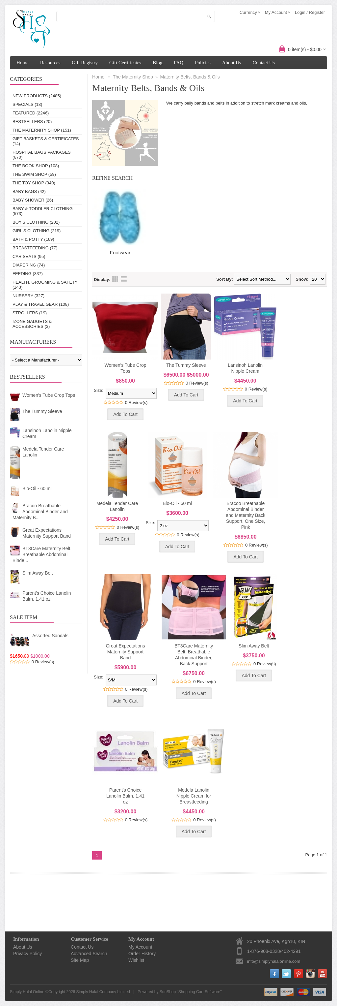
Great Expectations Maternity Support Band (46, 533)
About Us (231, 62)
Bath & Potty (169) (33, 239)
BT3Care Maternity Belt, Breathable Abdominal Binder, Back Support (193, 654)
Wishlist (136, 960)
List (124, 279)
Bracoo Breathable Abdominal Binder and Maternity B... (40, 511)
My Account (140, 947)
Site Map (80, 960)
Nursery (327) (28, 295)
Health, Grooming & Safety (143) (45, 285)
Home (22, 62)
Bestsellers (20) (32, 121)
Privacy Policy (27, 953)
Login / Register (310, 12)
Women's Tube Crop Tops (48, 395)
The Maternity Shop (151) (42, 130)
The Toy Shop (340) (34, 182)
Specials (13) (27, 104)
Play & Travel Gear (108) (41, 304)
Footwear (120, 252)
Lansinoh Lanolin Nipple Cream (46, 433)
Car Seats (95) (29, 256)
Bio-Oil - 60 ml (37, 488)
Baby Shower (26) (33, 200)
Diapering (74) (29, 265)
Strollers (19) (30, 312)
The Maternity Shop (133, 76)
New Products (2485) (37, 95)
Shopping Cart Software (199, 992)
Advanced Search (89, 953)
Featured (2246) (31, 112)
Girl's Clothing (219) (37, 230)
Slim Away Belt (37, 573)
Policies (203, 62)
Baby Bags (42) (29, 191)
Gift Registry (85, 62)
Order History (142, 953)
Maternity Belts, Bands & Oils (190, 76)
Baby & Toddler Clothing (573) (43, 211)
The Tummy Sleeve (42, 411)
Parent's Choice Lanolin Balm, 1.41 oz (46, 596)
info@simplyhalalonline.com (273, 961)
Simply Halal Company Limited (103, 992)
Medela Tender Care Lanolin (43, 451)
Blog (157, 62)
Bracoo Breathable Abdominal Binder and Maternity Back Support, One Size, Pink (245, 515)
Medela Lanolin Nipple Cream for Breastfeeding (193, 795)
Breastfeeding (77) (35, 247)
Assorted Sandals (50, 635)
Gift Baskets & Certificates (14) (46, 141)
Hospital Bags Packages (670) (42, 155)
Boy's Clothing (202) (36, 222)
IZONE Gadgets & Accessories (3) (32, 324)
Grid (115, 279)
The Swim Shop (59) (34, 174)
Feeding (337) (28, 273)
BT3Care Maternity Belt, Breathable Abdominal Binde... (42, 554)
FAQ (178, 62)
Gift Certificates (125, 62)
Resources (50, 62)
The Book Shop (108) (36, 165)
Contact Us (264, 62)
